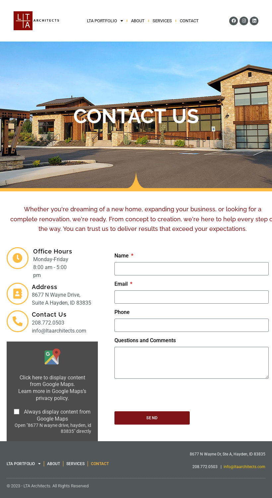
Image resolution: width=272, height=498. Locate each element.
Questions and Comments (145, 340)
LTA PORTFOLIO (105, 21)
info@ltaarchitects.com (244, 466)
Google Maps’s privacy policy (61, 394)
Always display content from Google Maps (57, 415)
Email (121, 284)
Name (122, 255)
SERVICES (162, 20)
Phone (122, 312)
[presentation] (164, 395)
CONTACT (189, 20)
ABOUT (138, 20)
